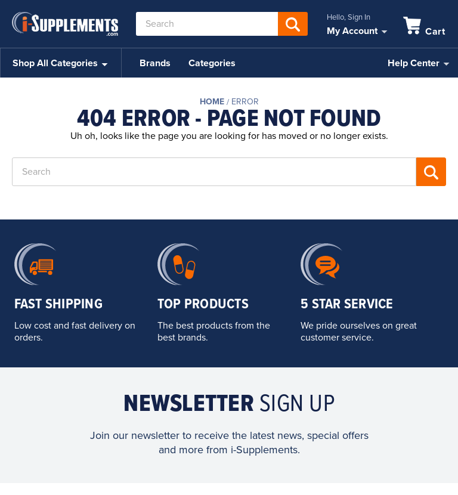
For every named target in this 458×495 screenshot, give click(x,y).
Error (245, 102)
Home (212, 102)
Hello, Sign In (348, 17)
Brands (155, 63)
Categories (212, 63)
